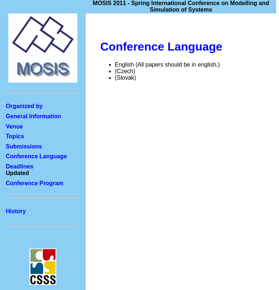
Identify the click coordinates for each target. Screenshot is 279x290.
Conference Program (34, 183)
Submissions (24, 146)
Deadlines (19, 166)
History (16, 211)
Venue (14, 126)
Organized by (24, 106)
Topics (15, 136)
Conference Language (36, 156)
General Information (33, 116)
